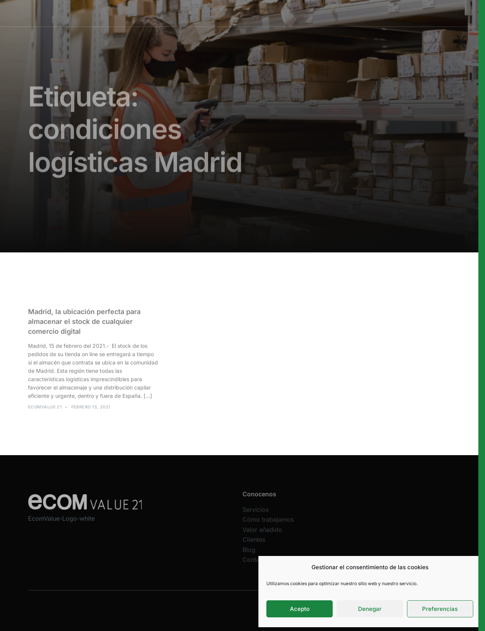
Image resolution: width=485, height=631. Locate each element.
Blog (248, 554)
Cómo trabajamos (247, 13)
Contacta (255, 564)
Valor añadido (295, 13)
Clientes (331, 13)
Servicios (204, 13)
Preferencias (440, 608)
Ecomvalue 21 (45, 409)
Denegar (370, 608)
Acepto (300, 608)
